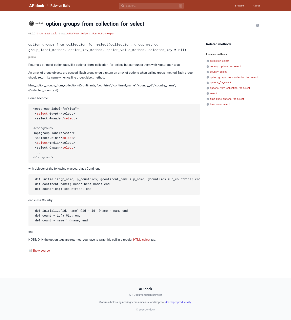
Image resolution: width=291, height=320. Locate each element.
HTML (137, 239)
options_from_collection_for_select (230, 87)
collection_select (219, 60)
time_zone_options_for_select (227, 98)
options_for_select (220, 82)
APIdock (36, 5)
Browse (237, 5)
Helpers (85, 33)
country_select (218, 71)
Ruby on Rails (60, 5)
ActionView (72, 33)
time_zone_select (220, 104)
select (42, 114)
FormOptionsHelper (103, 33)
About (255, 5)
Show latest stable (47, 33)
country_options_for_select (225, 66)
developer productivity (178, 302)
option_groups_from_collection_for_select (234, 77)
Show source (41, 250)
